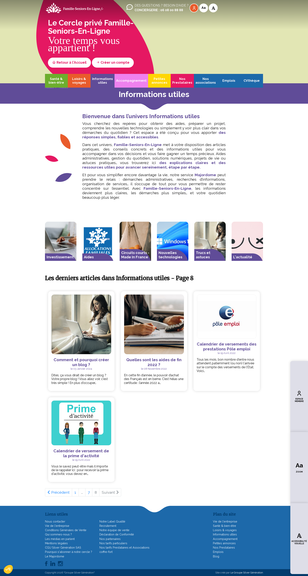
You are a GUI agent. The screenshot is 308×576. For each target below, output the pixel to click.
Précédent (59, 492)
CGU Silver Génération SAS (63, 547)
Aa (204, 8)
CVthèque (252, 81)
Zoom (299, 467)
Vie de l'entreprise (57, 525)
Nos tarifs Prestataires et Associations (124, 547)
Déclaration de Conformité (116, 534)
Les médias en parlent (60, 539)
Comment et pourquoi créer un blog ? (81, 362)
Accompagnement (131, 81)
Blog (216, 556)
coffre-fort (106, 551)
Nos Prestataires (182, 80)
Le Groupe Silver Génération (246, 572)
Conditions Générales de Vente (65, 530)
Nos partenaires (110, 539)
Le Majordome (54, 556)
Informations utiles (102, 80)
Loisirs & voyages (79, 80)
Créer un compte (112, 62)
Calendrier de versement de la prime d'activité (81, 453)
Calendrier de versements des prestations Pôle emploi (226, 346)
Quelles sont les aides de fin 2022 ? (154, 362)
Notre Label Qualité (112, 521)
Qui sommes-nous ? (58, 534)
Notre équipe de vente (114, 530)
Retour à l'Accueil (69, 62)
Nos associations (205, 80)
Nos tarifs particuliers (113, 543)
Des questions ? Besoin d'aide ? (157, 8)
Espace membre (299, 396)
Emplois (228, 81)
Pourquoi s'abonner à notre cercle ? (68, 551)
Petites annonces (159, 80)
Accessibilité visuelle (299, 538)
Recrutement (107, 525)
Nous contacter (55, 521)
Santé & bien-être (56, 80)
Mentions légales (56, 543)
